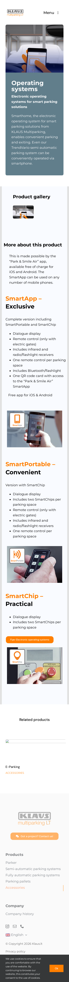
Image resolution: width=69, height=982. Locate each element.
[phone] (22, 928)
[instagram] (7, 928)
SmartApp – (24, 298)
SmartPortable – (30, 464)
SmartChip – (24, 596)
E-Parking (13, 769)
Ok (56, 968)
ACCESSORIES (15, 775)
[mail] (15, 928)
